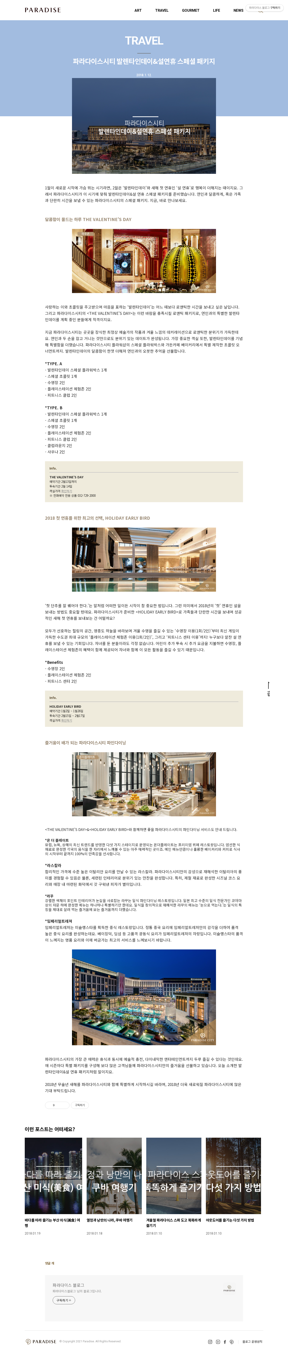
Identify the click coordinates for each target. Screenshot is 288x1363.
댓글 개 (49, 1263)
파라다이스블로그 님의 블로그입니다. (77, 1291)
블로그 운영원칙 (252, 1341)
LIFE (216, 10)
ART (138, 10)
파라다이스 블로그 (68, 1285)
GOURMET (191, 10)
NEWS (238, 10)
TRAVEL (162, 10)
